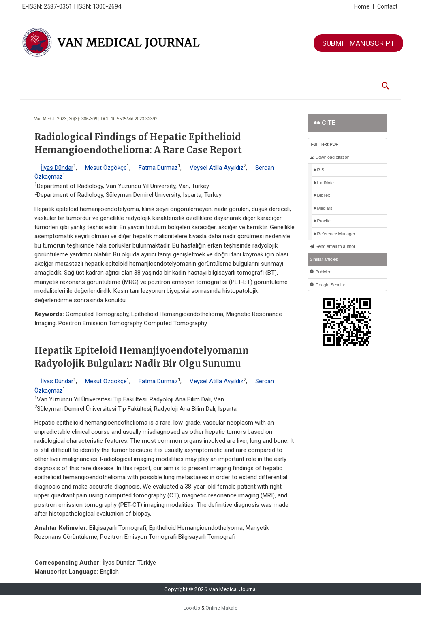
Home (364, 6)
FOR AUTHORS (204, 81)
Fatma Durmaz (158, 167)
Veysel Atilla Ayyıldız (217, 167)
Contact (387, 6)
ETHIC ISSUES (285, 81)
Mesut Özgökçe (106, 167)
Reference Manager (334, 233)
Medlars (323, 208)
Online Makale (221, 608)
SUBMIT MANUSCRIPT (358, 43)
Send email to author (332, 246)
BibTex (322, 195)
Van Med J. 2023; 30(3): (57, 118)
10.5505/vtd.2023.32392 (134, 118)
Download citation (330, 157)
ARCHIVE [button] (169, 81)
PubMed (321, 271)
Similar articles (324, 259)
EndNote (324, 182)
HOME (37, 81)
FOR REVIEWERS (245, 81)
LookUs (192, 608)
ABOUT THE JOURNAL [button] (76, 81)
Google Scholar (327, 284)
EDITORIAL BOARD (130, 81)
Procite (322, 220)
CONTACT (318, 81)
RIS (319, 169)
